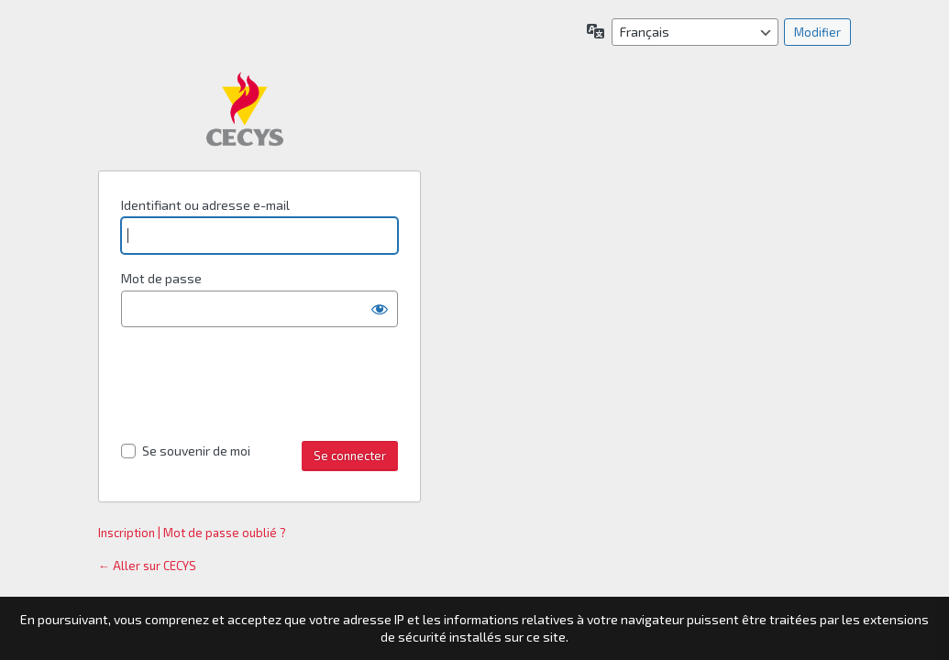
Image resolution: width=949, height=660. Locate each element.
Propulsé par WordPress (244, 109)
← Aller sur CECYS (147, 565)
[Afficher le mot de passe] (379, 309)
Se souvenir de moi (196, 450)
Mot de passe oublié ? (224, 532)
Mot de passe (161, 278)
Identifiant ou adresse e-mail (205, 205)
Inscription (126, 532)
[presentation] (260, 387)
